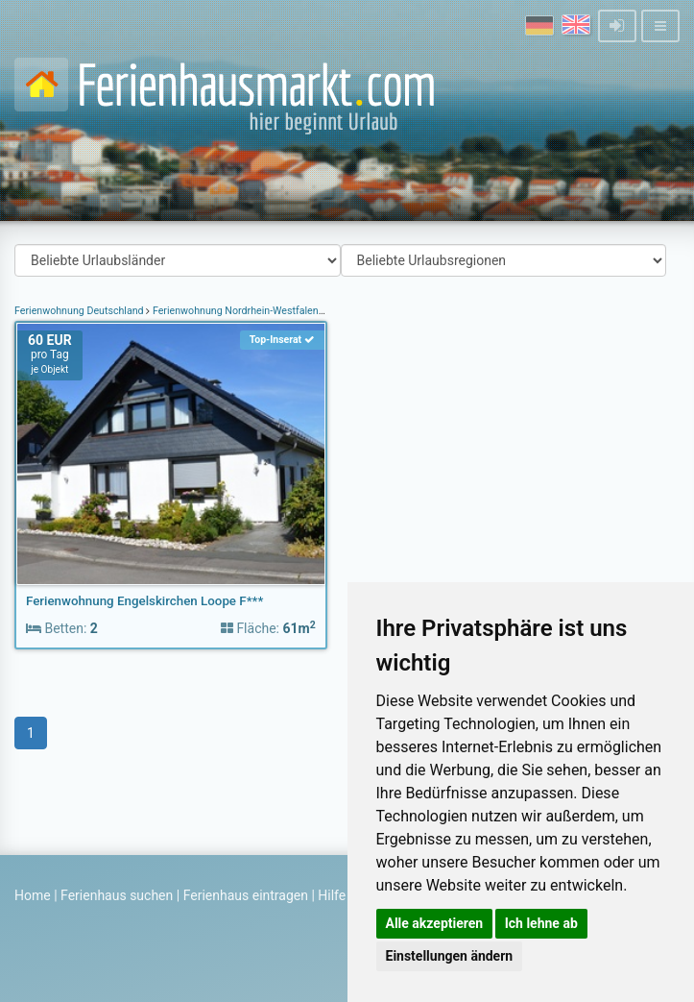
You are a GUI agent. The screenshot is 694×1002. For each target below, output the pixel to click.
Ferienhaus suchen (116, 895)
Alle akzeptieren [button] (435, 923)
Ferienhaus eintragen (245, 895)
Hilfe (332, 895)
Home (32, 895)
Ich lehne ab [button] (541, 923)
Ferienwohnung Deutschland (80, 311)
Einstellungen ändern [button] (450, 956)
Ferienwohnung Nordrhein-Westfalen (235, 311)
